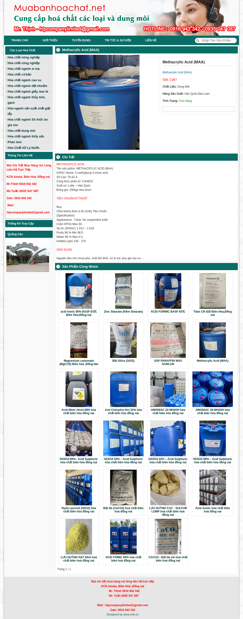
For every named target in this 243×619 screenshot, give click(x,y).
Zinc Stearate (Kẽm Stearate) (123, 311)
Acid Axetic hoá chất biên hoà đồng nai (212, 509)
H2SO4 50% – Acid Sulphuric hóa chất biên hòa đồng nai (123, 460)
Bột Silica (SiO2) (123, 360)
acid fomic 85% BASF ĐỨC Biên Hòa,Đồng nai (79, 313)
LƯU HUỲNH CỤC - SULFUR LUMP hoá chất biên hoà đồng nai (168, 511)
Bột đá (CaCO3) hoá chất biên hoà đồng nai (123, 509)
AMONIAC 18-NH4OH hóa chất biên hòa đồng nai (213, 411)
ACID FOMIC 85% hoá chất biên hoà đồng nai (123, 559)
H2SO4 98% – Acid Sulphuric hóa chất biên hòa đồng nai (212, 460)
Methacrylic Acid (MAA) (213, 360)
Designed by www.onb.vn (123, 614)
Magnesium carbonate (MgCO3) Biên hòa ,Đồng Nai (79, 362)
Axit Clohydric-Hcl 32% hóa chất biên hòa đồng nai (123, 411)
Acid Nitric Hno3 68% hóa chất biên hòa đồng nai (78, 411)
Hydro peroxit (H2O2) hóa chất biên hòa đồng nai (78, 509)
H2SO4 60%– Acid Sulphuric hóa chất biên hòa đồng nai (79, 460)
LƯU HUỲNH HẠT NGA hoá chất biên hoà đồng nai (79, 559)
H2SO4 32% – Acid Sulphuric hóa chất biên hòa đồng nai (168, 460)
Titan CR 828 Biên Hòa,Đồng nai (212, 313)
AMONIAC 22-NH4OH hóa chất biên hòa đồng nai (168, 411)
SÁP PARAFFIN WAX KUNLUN (168, 362)
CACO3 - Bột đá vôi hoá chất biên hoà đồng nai (168, 559)
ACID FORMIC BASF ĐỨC (168, 311)
